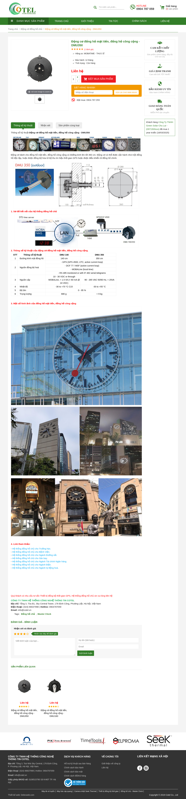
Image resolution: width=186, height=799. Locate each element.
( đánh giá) (88, 49)
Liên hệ (165, 21)
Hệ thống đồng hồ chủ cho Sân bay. (30, 558)
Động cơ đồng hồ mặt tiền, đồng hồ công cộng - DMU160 (54, 713)
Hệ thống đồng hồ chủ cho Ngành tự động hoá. (35, 568)
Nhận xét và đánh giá (25, 628)
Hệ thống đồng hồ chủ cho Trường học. (31, 548)
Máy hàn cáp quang (64, 791)
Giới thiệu (87, 21)
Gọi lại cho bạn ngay (126, 92)
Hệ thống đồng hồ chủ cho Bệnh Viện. (31, 552)
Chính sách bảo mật (73, 771)
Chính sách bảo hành (74, 767)
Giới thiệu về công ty (111, 763)
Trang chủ (61, 21)
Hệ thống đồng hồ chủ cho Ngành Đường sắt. (34, 555)
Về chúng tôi (110, 756)
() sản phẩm (172, 9)
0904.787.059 (93, 100)
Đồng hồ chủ (28, 614)
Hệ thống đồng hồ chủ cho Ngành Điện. (31, 564)
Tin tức (113, 21)
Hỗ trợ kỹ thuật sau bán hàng (77, 763)
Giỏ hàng (171, 6)
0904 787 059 (145, 7)
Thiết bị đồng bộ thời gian (109, 791)
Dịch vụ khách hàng (77, 756)
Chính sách (139, 21)
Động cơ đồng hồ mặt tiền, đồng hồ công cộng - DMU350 (24, 713)
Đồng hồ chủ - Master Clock (132, 791)
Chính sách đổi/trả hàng (75, 776)
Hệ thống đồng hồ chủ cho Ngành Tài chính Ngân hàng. (39, 561)
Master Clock (44, 614)
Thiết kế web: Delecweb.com (21, 795)
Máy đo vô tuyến (48, 791)
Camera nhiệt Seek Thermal (85, 791)
